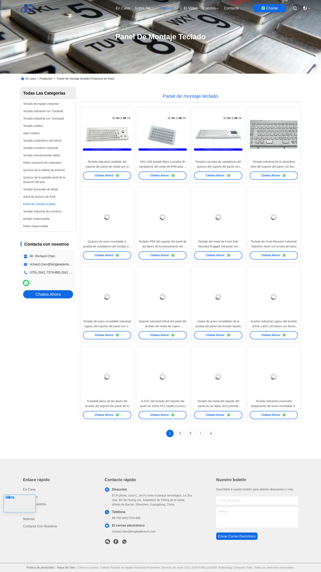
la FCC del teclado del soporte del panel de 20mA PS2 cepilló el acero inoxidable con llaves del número (162, 406)
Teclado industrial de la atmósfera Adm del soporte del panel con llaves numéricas (273, 166)
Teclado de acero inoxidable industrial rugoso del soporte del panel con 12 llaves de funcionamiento (107, 326)
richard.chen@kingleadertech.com (54, 264)
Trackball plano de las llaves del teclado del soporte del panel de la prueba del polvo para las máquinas (107, 406)
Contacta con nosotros (40, 526)
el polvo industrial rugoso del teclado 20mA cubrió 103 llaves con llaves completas (274, 326)
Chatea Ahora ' (107, 175)
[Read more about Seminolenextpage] (200, 433)
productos (169, 8)
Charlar (269, 8)
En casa (123, 8)
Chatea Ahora (48, 294)
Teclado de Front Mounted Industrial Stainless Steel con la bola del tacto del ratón (274, 246)
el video (191, 8)
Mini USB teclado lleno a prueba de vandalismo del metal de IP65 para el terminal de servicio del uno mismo (162, 166)
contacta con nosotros (234, 8)
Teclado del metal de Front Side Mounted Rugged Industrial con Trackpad (218, 246)
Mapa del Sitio (66, 567)
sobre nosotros (145, 8)
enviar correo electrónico (236, 536)
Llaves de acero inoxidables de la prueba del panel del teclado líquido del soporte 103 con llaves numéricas (218, 326)
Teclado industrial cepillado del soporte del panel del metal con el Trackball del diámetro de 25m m (107, 166)
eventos (210, 8)
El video (29, 511)
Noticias (29, 519)
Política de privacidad (40, 567)
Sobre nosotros (34, 504)
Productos (46, 78)
